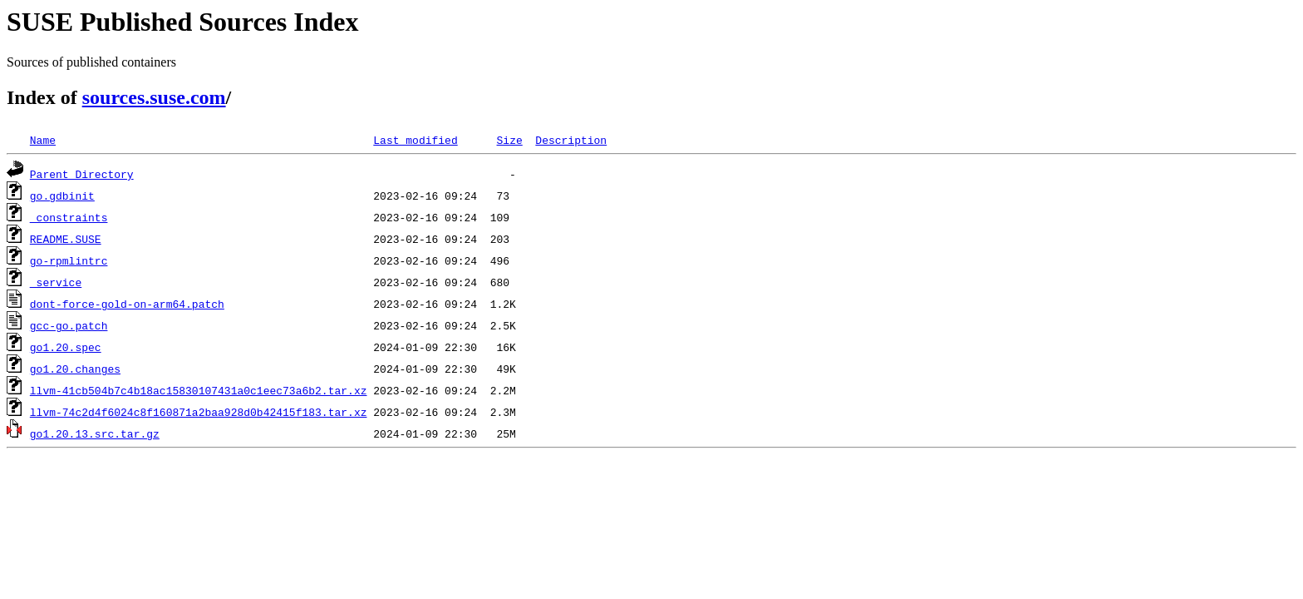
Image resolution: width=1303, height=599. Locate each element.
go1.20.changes (75, 368)
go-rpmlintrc (69, 260)
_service (55, 282)
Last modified (415, 139)
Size (509, 139)
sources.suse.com (154, 97)
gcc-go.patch (69, 325)
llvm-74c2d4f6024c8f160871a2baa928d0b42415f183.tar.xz (198, 411)
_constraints (69, 217)
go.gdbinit (62, 195)
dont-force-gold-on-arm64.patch (127, 303)
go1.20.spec (65, 346)
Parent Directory (82, 173)
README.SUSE (65, 238)
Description (571, 139)
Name (43, 139)
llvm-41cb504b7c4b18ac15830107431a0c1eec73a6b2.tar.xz (198, 390)
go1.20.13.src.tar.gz (95, 433)
